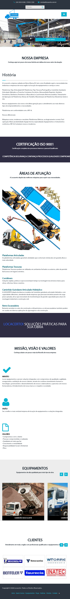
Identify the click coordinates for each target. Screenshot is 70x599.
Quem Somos (20, 593)
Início (13, 593)
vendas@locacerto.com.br (48, 2)
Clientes (48, 593)
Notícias (42, 593)
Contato (54, 593)
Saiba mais (22, 39)
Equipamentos (30, 593)
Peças (37, 593)
